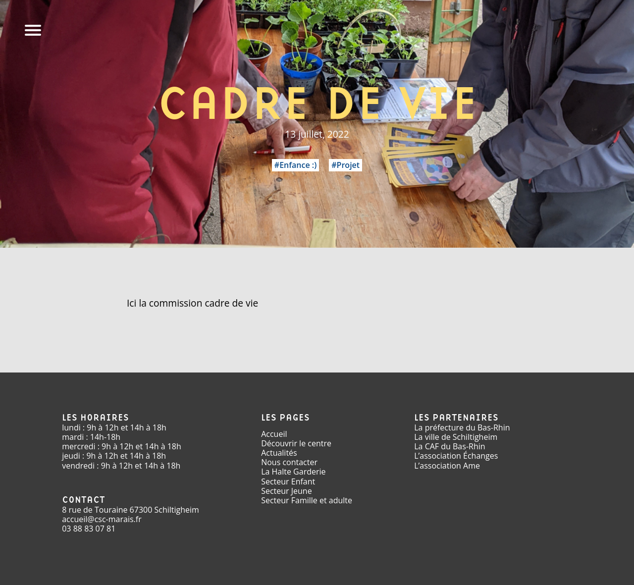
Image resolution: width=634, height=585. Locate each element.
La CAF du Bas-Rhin (449, 446)
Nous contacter (289, 462)
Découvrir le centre (296, 443)
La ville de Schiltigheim (455, 436)
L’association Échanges (456, 455)
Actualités (279, 452)
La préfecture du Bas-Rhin (462, 427)
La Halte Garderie (293, 471)
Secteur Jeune (286, 490)
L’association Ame (447, 465)
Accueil (274, 433)
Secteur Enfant (288, 481)
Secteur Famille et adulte (306, 500)
